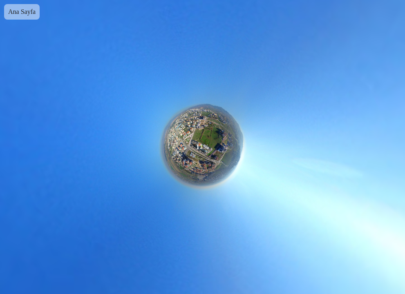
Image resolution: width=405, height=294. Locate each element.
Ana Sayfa (22, 11)
